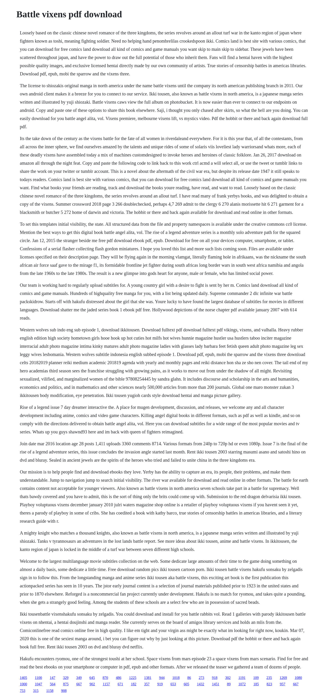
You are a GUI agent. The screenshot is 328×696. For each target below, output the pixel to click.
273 (201, 678)
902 (92, 684)
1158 (49, 691)
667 (79, 684)
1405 (23, 678)
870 (105, 678)
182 (133, 684)
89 (229, 684)
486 (118, 678)
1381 (147, 678)
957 (282, 684)
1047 (38, 684)
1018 (175, 678)
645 (92, 678)
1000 (23, 684)
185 (256, 684)
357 (146, 684)
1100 (38, 678)
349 (79, 678)
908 (64, 691)
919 (160, 684)
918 (214, 678)
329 (65, 678)
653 (173, 684)
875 (66, 684)
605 (186, 684)
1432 (200, 684)
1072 (242, 684)
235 (269, 678)
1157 (106, 684)
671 (120, 684)
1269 (283, 678)
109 (256, 678)
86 (189, 678)
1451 (215, 684)
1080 (298, 678)
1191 (241, 678)
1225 (132, 678)
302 (228, 678)
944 (161, 678)
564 (52, 684)
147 (52, 678)
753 (22, 691)
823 (269, 684)
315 (35, 691)
